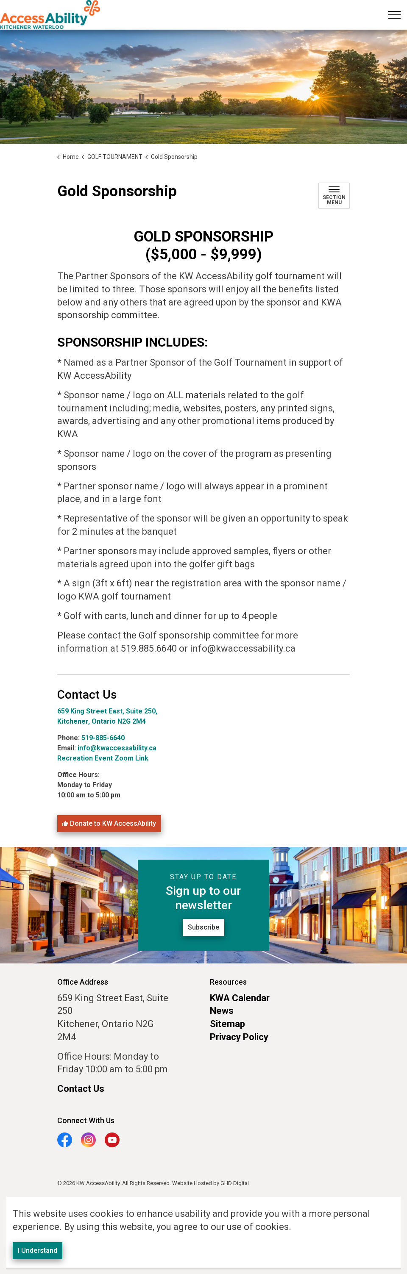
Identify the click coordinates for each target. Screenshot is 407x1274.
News (222, 1010)
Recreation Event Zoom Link (102, 758)
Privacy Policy (239, 1037)
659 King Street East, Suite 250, (107, 711)
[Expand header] (394, 15)
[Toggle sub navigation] (334, 196)
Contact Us (80, 1088)
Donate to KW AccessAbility (109, 823)
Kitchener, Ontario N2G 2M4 (101, 721)
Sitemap (227, 1024)
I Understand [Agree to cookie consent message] (37, 1257)
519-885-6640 (103, 738)
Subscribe (203, 927)
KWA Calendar (240, 998)
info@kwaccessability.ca (117, 748)
